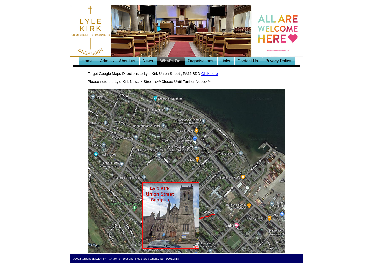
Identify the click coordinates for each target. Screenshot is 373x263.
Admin (106, 61)
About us (127, 61)
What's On (170, 61)
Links (225, 61)
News (147, 61)
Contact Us (248, 61)
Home (87, 61)
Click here (209, 74)
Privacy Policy (278, 61)
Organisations (200, 61)
